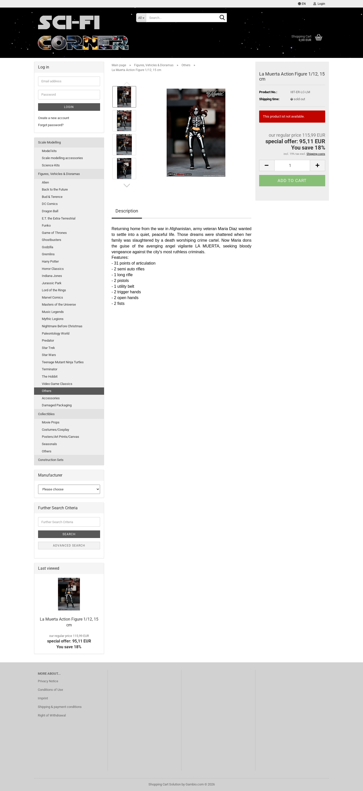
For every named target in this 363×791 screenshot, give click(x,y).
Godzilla (47, 247)
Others (46, 391)
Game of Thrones (54, 233)
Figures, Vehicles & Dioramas (59, 174)
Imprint (43, 698)
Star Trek (48, 348)
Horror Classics (53, 269)
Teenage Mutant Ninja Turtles (63, 362)
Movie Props (50, 422)
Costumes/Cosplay (55, 430)
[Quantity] (292, 165)
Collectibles (46, 414)
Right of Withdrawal (52, 715)
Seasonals (49, 444)
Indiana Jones (52, 276)
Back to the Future (55, 189)
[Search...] (141, 17)
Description (126, 210)
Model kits (49, 151)
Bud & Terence (52, 197)
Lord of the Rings (54, 290)
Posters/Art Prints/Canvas (60, 437)
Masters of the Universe (59, 304)
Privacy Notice (48, 681)
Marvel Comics (52, 297)
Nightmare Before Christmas (62, 326)
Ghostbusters (51, 240)
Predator (48, 340)
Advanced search (69, 545)
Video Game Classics (57, 384)
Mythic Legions (53, 319)
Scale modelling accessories (62, 158)
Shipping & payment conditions (60, 707)
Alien (45, 182)
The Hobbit (49, 376)
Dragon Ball (50, 211)
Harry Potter (50, 261)
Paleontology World (55, 333)
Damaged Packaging (57, 405)
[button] (302, 4)
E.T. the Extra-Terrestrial (58, 218)
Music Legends (53, 312)
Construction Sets (51, 460)
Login (69, 107)
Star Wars (49, 355)
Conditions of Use (50, 690)
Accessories (51, 398)
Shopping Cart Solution (164, 784)
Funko (46, 225)
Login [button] (319, 4)
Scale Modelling (49, 142)
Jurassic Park (52, 283)
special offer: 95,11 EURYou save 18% (69, 642)
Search (69, 534)
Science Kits (51, 165)
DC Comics (50, 204)
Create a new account (53, 118)
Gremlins (48, 254)
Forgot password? (51, 125)
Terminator (49, 369)
